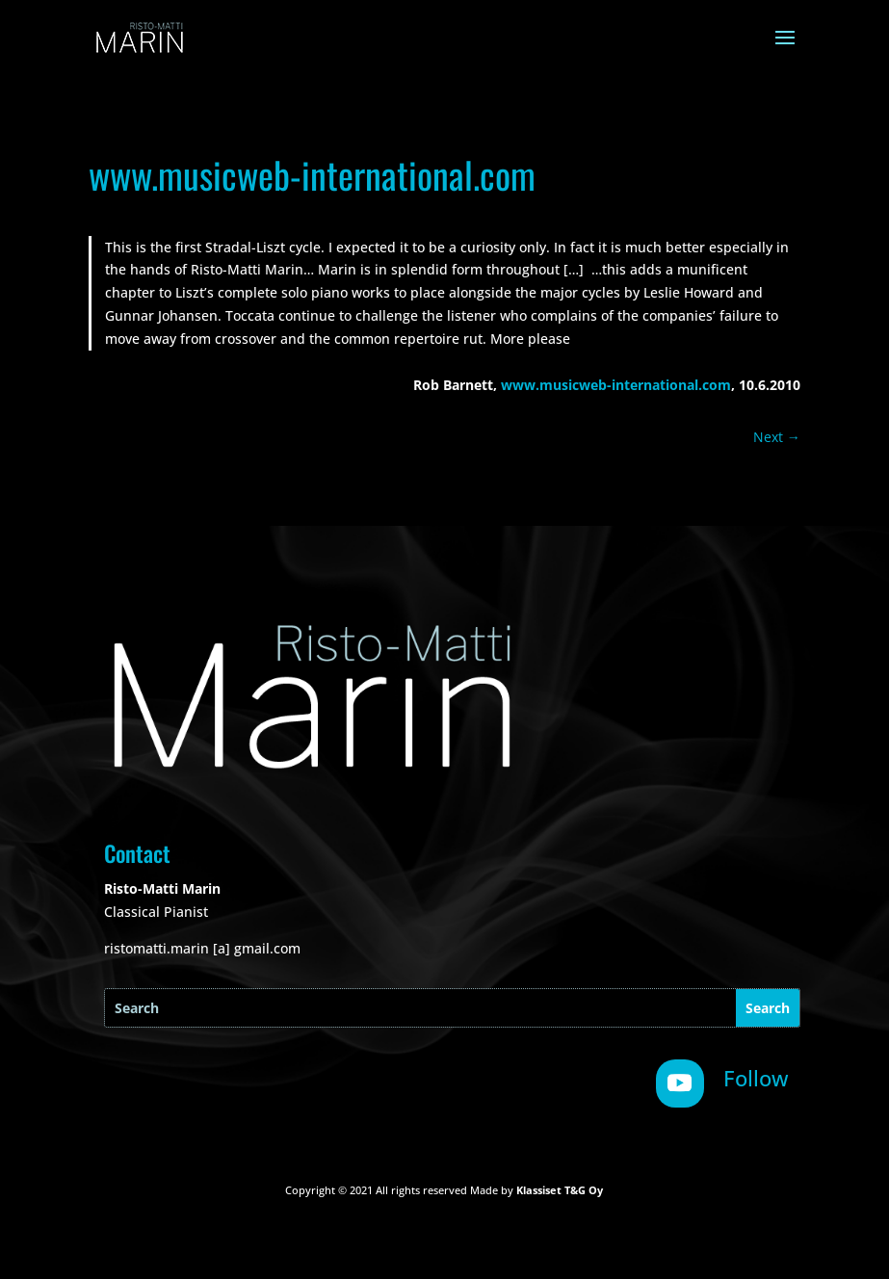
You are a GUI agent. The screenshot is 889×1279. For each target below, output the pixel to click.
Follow (756, 1077)
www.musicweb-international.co (609, 385)
